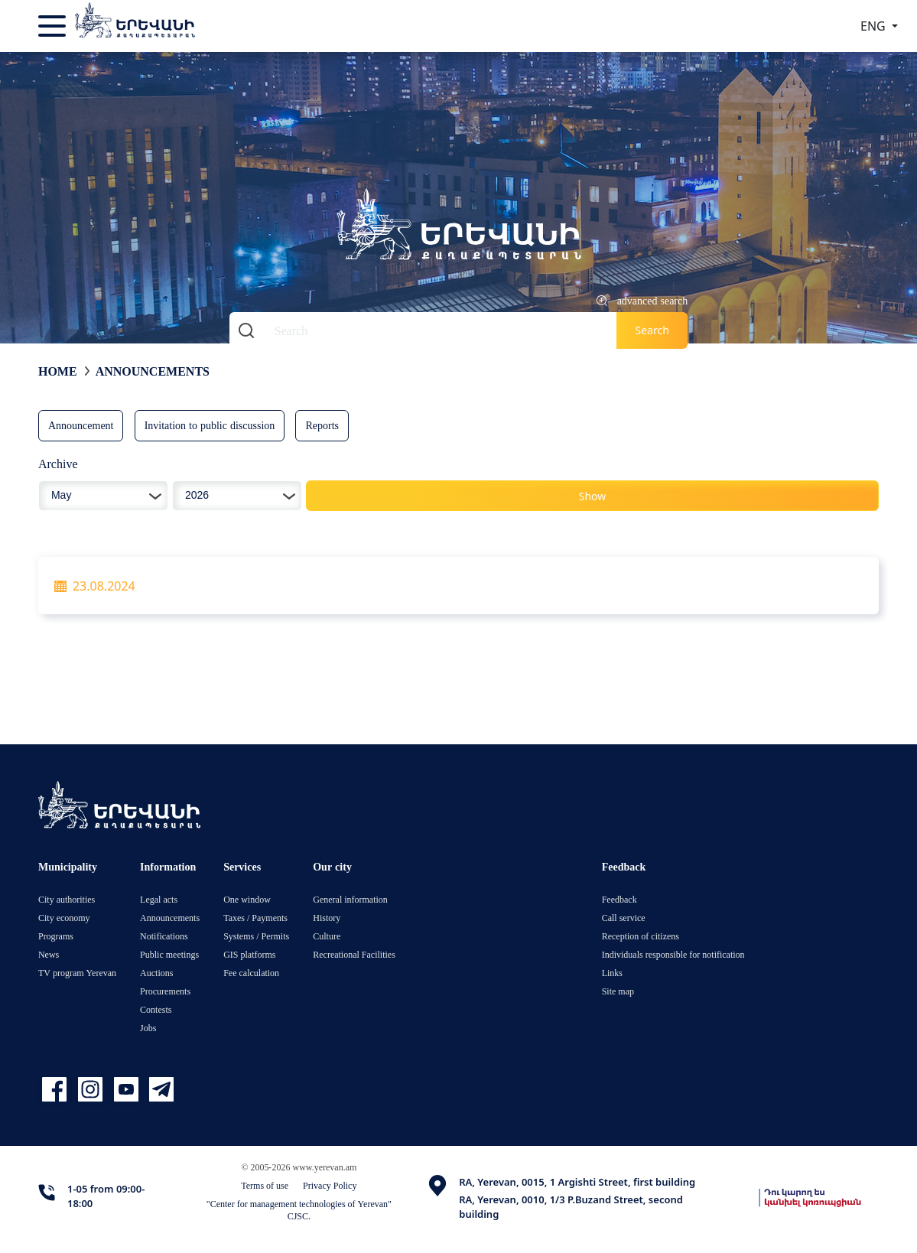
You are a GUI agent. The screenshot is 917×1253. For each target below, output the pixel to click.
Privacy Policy (329, 1185)
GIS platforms (249, 954)
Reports (322, 425)
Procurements (165, 991)
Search (651, 330)
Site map (618, 991)
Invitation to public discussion (210, 425)
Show (592, 496)
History (326, 917)
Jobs (148, 1027)
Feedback (619, 899)
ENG (874, 26)
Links (612, 972)
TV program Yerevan (77, 972)
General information (350, 899)
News (48, 954)
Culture (326, 935)
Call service (623, 917)
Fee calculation (251, 972)
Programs (55, 935)
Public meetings (169, 954)
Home (57, 371)
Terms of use (264, 1185)
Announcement (81, 425)
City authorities (66, 899)
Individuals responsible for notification (673, 954)
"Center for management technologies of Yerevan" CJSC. (299, 1209)
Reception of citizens (640, 935)
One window (247, 899)
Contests (155, 1009)
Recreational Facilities (354, 954)
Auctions (156, 972)
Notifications (164, 935)
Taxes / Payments (255, 917)
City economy (64, 917)
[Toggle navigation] (53, 26)
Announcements (153, 371)
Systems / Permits (256, 935)
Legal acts (158, 899)
